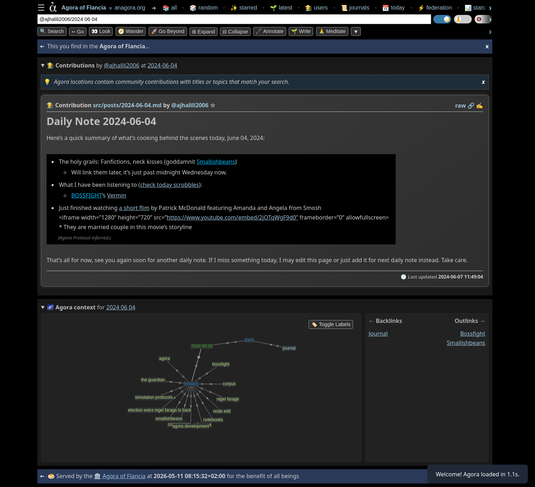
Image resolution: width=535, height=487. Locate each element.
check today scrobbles (169, 185)
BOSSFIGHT (86, 195)
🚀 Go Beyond (167, 31)
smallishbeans (466, 343)
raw (460, 105)
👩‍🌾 (50, 105)
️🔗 (471, 105)
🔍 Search (52, 31)
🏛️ (97, 476)
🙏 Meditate (332, 31)
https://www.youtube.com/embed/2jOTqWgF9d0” (232, 217)
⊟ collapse (235, 31)
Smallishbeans (216, 162)
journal (378, 333)
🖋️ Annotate (270, 31)
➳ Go (77, 31)
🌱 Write (301, 31)
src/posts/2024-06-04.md (127, 105)
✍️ (479, 105)
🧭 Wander (131, 31)
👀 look (100, 31)
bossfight (472, 333)
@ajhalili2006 (121, 65)
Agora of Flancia (124, 476)
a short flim (134, 208)
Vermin (116, 195)
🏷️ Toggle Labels (331, 324)
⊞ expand (203, 31)
